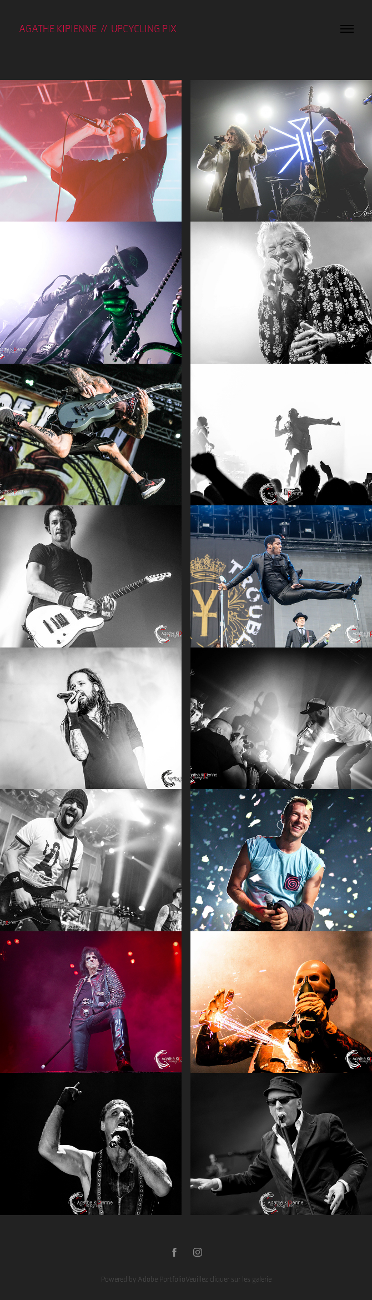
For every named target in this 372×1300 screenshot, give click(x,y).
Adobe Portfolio (161, 1279)
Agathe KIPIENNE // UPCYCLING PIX (98, 29)
